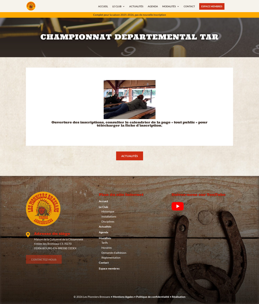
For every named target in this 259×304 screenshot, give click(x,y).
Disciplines (107, 221)
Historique (107, 211)
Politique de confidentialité (152, 296)
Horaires (106, 247)
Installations (108, 216)
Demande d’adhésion (113, 252)
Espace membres (211, 6)
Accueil (103, 6)
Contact (189, 6)
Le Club (116, 6)
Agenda (153, 6)
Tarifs (104, 242)
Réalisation (178, 296)
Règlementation (110, 257)
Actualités (136, 6)
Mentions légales (123, 296)
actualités (129, 156)
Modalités (169, 6)
